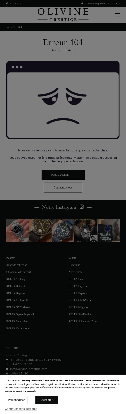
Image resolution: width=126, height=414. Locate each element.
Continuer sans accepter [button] (21, 408)
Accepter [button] (46, 400)
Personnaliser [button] (16, 400)
